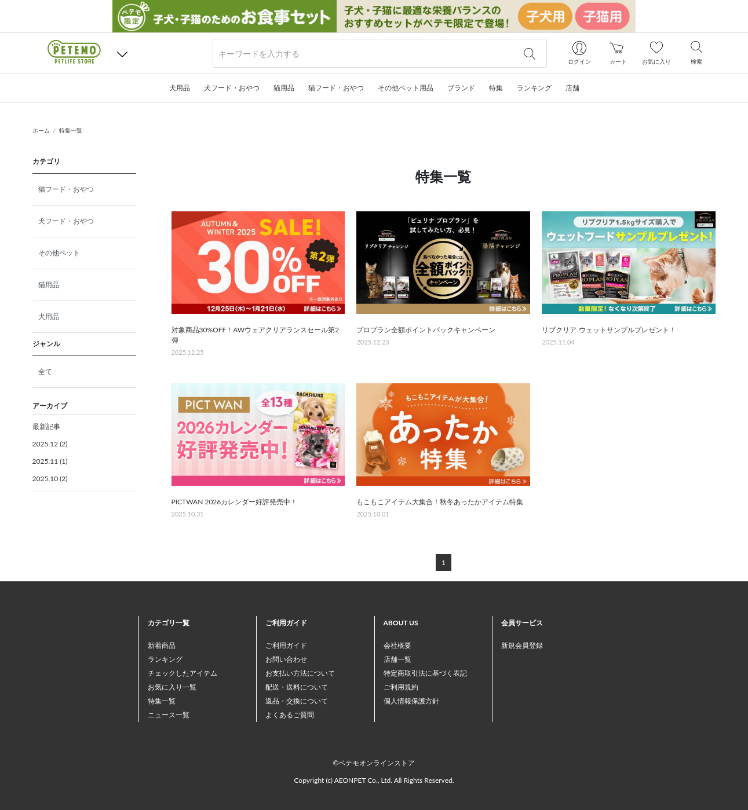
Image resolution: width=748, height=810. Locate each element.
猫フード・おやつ (66, 189)
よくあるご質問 (289, 714)
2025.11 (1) (50, 461)
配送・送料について (296, 687)
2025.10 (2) (50, 478)
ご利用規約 (401, 687)
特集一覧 (70, 130)
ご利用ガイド (286, 645)
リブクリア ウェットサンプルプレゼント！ (609, 329)
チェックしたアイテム (182, 673)
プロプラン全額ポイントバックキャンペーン (425, 329)
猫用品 (48, 284)
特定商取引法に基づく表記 (425, 673)
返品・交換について (296, 701)
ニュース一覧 (168, 714)
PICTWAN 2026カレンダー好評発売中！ (235, 501)
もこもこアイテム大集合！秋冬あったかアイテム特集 (439, 501)
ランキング (165, 659)
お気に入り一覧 (172, 687)
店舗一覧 (397, 659)
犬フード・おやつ (66, 221)
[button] (122, 53)
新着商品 (162, 645)
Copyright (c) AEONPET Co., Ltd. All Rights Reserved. (374, 780)
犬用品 (48, 316)
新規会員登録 (522, 645)
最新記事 (46, 426)
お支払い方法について (300, 673)
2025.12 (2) (50, 443)
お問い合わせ (286, 659)
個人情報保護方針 (411, 701)
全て (45, 371)
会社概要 (397, 645)
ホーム (41, 130)
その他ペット (59, 252)
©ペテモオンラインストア (374, 762)
